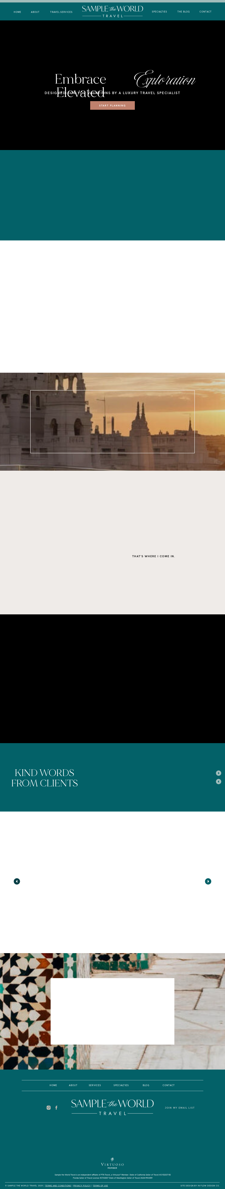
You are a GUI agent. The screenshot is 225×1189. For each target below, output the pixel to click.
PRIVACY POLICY (82, 1185)
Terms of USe (100, 1185)
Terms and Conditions (58, 1185)
